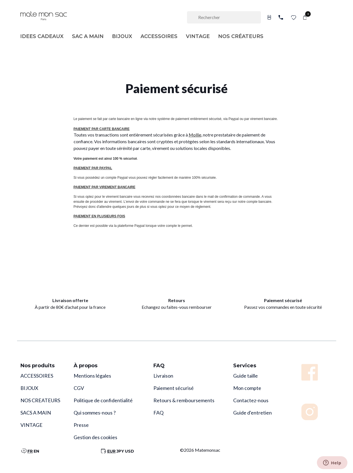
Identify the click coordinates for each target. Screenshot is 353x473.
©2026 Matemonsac (200, 450)
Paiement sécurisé (173, 388)
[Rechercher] (224, 17)
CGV (79, 388)
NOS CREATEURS (40, 400)
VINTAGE (31, 425)
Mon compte (247, 388)
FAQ (158, 412)
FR (30, 451)
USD (129, 451)
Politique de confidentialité (103, 400)
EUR (111, 451)
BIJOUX (29, 388)
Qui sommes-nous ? (95, 412)
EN (36, 451)
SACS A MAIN (35, 412)
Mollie (195, 134)
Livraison (163, 375)
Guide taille (245, 375)
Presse (81, 425)
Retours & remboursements (183, 400)
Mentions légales (92, 375)
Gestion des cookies (95, 437)
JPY (120, 451)
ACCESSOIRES (36, 375)
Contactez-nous (250, 400)
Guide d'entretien (252, 412)
